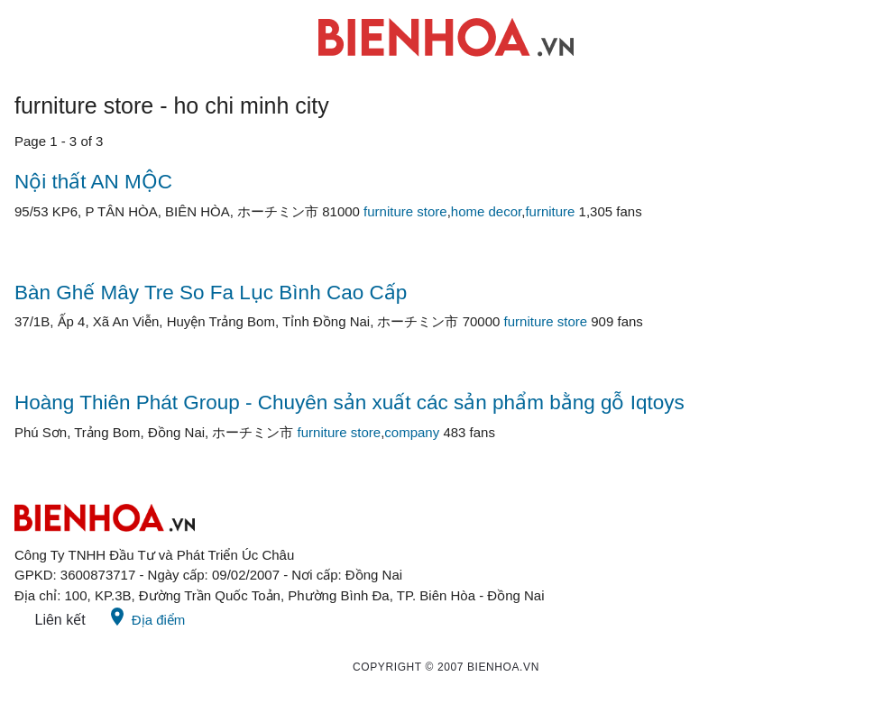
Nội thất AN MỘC (93, 181)
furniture (550, 211)
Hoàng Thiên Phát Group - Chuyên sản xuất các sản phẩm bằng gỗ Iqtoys (349, 402)
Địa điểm (146, 616)
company (411, 432)
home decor (486, 211)
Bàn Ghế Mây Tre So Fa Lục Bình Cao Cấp (210, 292)
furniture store (405, 211)
